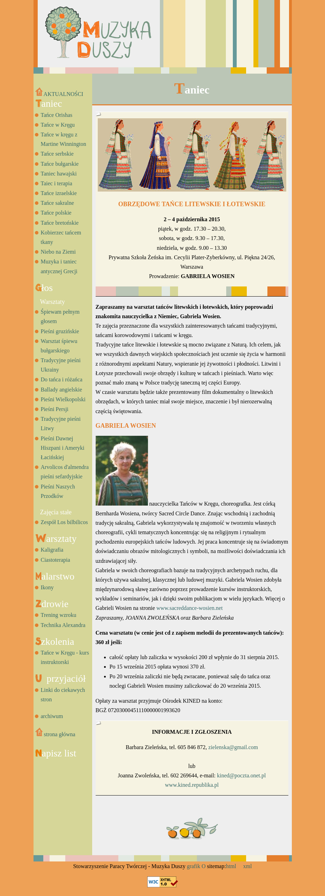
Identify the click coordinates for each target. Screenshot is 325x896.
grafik (193, 866)
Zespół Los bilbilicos (64, 522)
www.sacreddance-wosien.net (189, 608)
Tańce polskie (56, 213)
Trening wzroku (58, 615)
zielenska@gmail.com (233, 747)
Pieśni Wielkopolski (63, 399)
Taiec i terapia (56, 183)
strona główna (55, 734)
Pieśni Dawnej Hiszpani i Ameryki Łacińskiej (62, 447)
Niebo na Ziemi (58, 252)
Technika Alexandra (63, 625)
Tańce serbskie (57, 154)
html (231, 866)
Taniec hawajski (59, 174)
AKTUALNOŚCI (59, 94)
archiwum (52, 716)
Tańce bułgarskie (60, 164)
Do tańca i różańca (61, 379)
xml (247, 866)
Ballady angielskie (61, 390)
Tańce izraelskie (59, 193)
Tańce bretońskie (60, 223)
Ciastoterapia (55, 560)
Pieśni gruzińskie (60, 331)
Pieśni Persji (55, 409)
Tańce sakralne (57, 203)
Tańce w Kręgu (58, 125)
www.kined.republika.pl (192, 785)
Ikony (47, 587)
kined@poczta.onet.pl (241, 775)
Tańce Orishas (57, 115)
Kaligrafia (52, 550)
